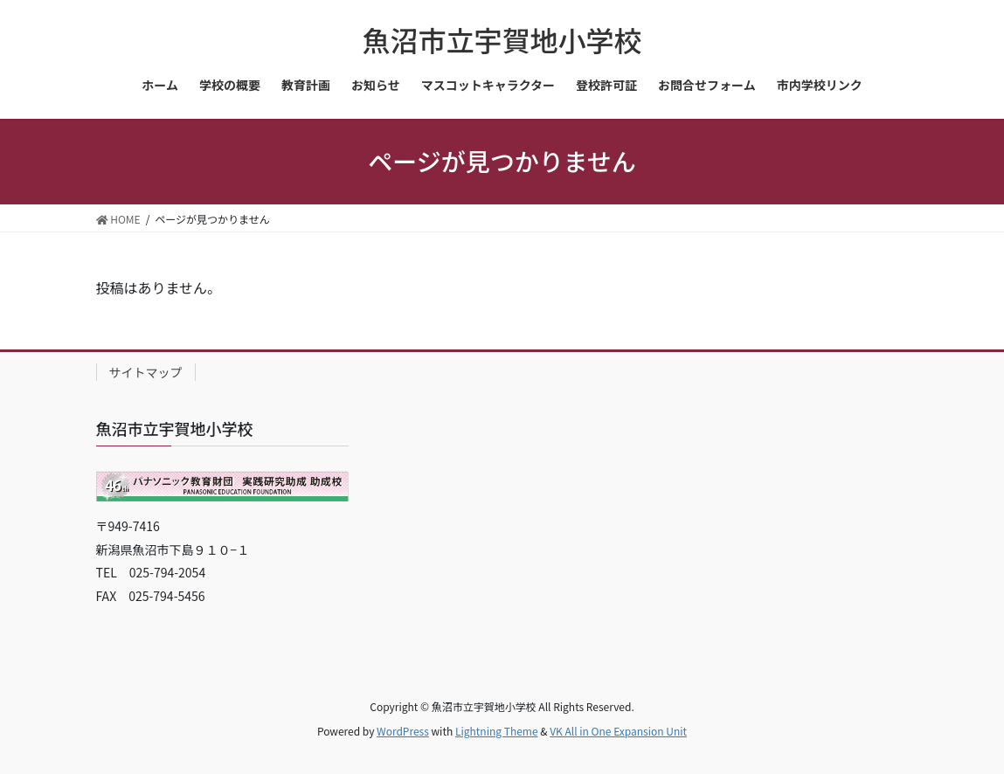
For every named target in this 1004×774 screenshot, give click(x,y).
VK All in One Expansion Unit (618, 730)
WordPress (403, 730)
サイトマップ (146, 372)
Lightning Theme (496, 730)
